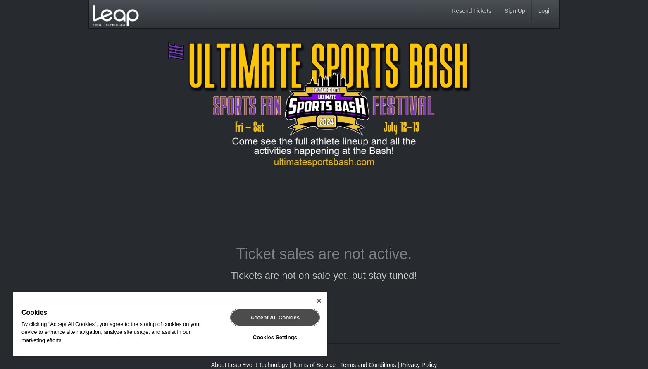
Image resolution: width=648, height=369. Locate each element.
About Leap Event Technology (249, 365)
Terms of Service (314, 365)
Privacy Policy (419, 365)
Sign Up (515, 10)
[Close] (319, 300)
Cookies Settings (275, 337)
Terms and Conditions (368, 365)
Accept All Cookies (275, 317)
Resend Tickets (471, 10)
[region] (170, 324)
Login (545, 10)
